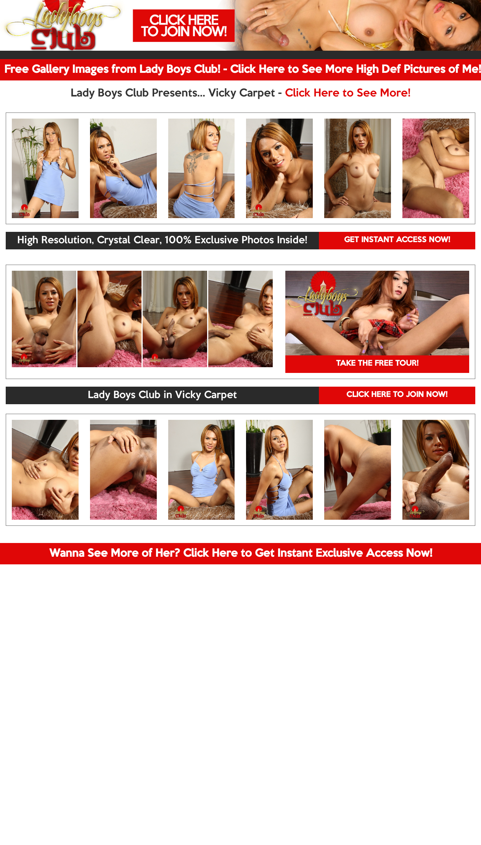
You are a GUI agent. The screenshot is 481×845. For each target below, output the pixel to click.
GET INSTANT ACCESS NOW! (397, 240)
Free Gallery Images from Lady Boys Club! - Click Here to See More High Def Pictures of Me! (242, 70)
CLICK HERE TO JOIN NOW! (396, 395)
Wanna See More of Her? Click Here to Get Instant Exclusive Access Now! (240, 554)
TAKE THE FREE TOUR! (377, 363)
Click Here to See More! (347, 93)
